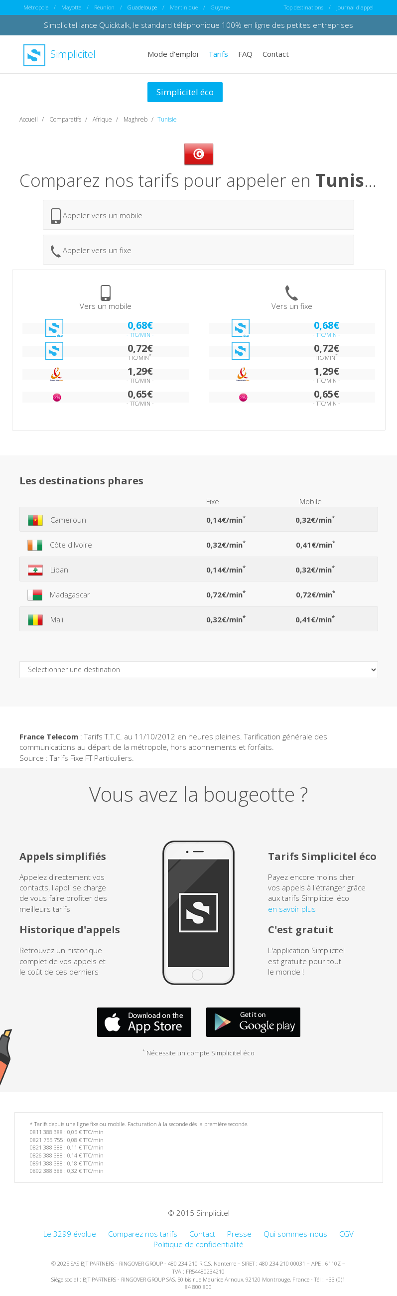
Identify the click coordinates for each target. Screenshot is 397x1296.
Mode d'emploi (172, 54)
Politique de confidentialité (198, 1244)
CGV (346, 1234)
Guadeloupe (142, 7)
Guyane (220, 7)
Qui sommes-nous (295, 1234)
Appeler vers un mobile (96, 216)
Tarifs (218, 54)
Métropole (35, 7)
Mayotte (71, 7)
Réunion (104, 7)
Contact (276, 54)
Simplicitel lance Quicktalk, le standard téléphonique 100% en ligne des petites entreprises (198, 25)
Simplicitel (59, 54)
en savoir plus (292, 909)
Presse (239, 1234)
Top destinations (303, 7)
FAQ (245, 54)
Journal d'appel (355, 7)
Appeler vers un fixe (91, 251)
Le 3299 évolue (69, 1234)
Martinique (184, 7)
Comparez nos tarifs (142, 1234)
